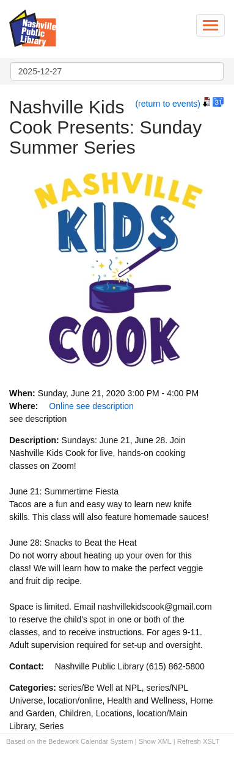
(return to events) (167, 104)
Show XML (155, 741)
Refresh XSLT (198, 741)
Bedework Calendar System (90, 741)
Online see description (91, 406)
